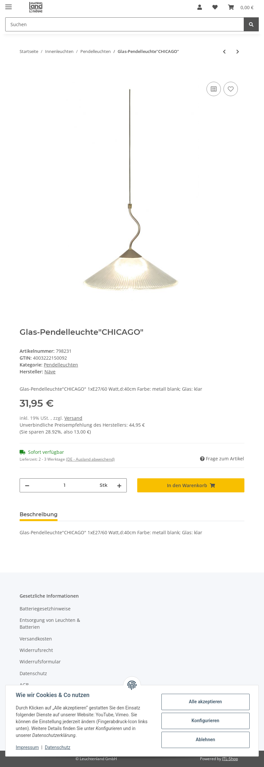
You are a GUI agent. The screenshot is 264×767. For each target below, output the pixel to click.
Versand (73, 418)
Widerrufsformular (40, 661)
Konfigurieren (205, 720)
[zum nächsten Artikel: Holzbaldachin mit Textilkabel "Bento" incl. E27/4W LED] (237, 51)
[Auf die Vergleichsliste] (213, 89)
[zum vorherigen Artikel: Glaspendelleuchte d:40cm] (224, 51)
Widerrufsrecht (36, 650)
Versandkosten (36, 639)
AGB (24, 685)
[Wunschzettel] (215, 7)
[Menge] (64, 485)
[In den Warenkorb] (25, 73)
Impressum (27, 747)
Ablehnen (205, 739)
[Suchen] (124, 24)
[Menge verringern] (27, 485)
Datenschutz (33, 673)
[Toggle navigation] (8, 4)
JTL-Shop (230, 758)
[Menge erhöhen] (119, 485)
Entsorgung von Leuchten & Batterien (50, 623)
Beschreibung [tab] (39, 514)
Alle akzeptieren (205, 701)
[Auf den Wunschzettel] (230, 89)
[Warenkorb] (241, 7)
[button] (199, 7)
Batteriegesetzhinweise (45, 608)
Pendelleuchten (61, 365)
